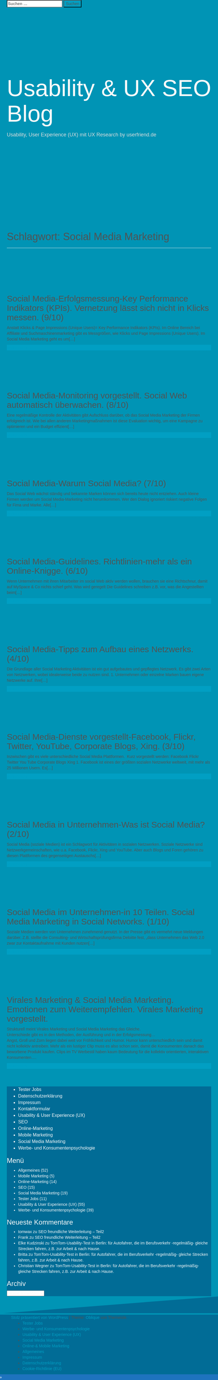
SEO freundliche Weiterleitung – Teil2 (71, 1231)
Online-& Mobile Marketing (45, 1346)
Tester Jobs (29, 1089)
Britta (23, 1254)
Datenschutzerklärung (40, 1096)
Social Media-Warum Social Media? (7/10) (86, 483)
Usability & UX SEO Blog (109, 100)
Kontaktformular (34, 1108)
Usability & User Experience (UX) (51, 1115)
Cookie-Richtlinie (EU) (42, 1368)
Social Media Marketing (41, 1141)
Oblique (92, 1317)
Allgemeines (29, 1170)
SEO (23, 1121)
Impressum (29, 1102)
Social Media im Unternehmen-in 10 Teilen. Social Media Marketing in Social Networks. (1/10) (100, 916)
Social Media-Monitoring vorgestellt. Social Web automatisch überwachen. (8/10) (97, 400)
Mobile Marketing (35, 1134)
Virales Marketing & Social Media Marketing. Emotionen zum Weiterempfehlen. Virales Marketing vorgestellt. (105, 1009)
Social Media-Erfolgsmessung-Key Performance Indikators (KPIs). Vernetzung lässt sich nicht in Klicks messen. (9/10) (108, 308)
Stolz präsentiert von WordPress (39, 1317)
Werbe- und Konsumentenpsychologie (56, 1148)
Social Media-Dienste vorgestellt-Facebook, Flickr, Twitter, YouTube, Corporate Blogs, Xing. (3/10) (101, 741)
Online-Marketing (35, 1128)
